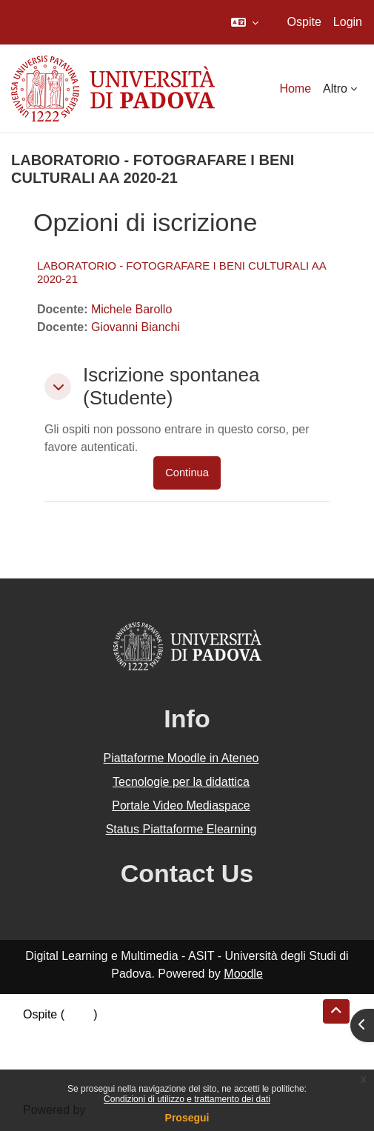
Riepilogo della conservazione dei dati (122, 1032)
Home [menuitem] (295, 88)
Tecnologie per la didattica (181, 781)
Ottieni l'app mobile (73, 1067)
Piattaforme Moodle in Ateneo (181, 758)
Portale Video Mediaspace (181, 805)
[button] (244, 22)
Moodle (243, 973)
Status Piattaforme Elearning (181, 829)
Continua (187, 472)
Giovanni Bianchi (135, 327)
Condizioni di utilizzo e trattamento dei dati (187, 1099)
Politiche (45, 1050)
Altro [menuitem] (335, 88)
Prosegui (187, 1118)
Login (347, 22)
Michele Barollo (131, 309)
